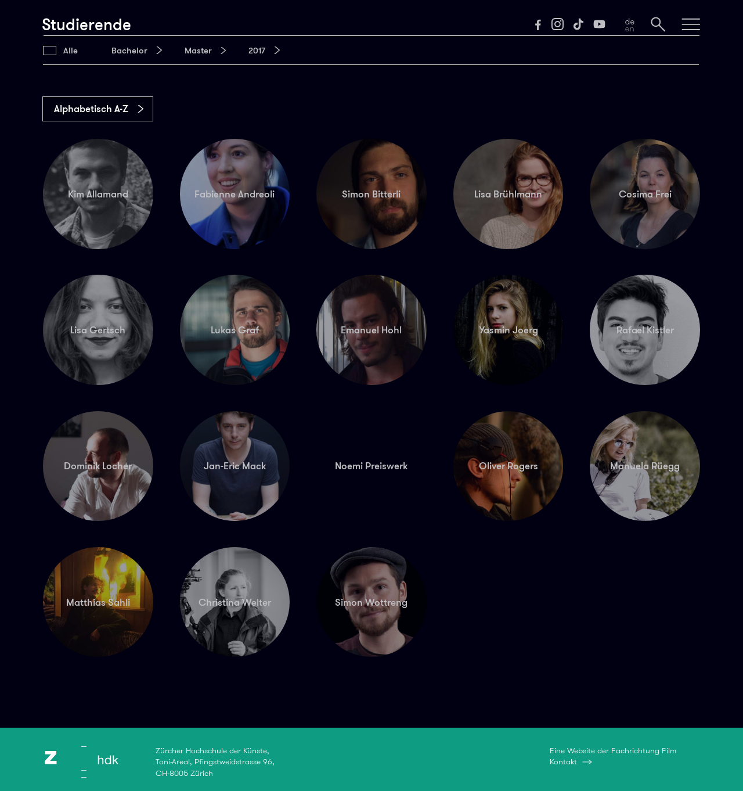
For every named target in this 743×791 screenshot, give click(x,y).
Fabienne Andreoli (234, 194)
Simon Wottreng (371, 602)
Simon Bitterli (371, 194)
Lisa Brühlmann (508, 194)
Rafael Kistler (645, 330)
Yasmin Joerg (508, 330)
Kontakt (563, 761)
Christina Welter (235, 602)
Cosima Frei (645, 194)
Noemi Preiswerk (371, 466)
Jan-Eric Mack (235, 466)
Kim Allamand (98, 194)
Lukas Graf (235, 330)
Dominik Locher (98, 466)
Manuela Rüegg (645, 466)
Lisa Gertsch (97, 330)
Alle (70, 50)
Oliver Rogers (508, 466)
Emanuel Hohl (371, 330)
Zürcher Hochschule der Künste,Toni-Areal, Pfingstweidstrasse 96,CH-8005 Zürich (215, 762)
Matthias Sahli (98, 602)
